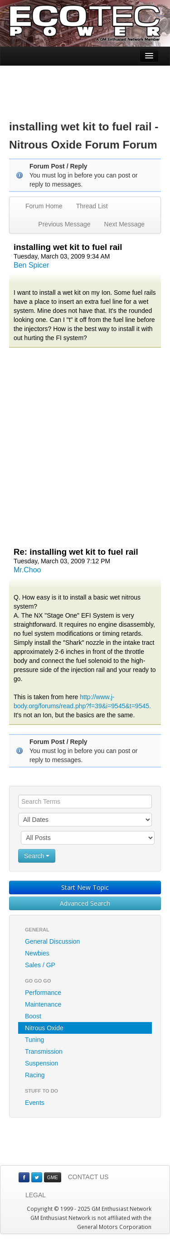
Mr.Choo (27, 570)
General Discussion (52, 941)
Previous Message (64, 224)
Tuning (34, 1039)
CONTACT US (88, 1177)
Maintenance (43, 1004)
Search (36, 855)
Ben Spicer (31, 265)
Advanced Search (85, 903)
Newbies (37, 953)
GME (52, 1177)
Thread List (92, 206)
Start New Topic (85, 887)
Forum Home (44, 206)
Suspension (41, 1063)
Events (34, 1102)
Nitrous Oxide (44, 1028)
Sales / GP (40, 965)
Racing (35, 1075)
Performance (43, 992)
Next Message (124, 224)
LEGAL (35, 1195)
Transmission (44, 1051)
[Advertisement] (85, 86)
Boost (33, 1016)
